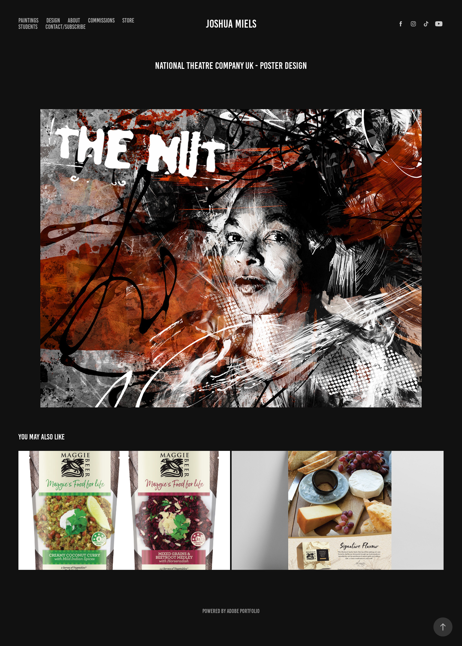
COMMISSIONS (101, 20)
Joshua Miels (231, 24)
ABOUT (74, 20)
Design (53, 20)
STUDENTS (27, 26)
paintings (28, 20)
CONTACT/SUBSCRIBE (65, 26)
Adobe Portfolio (243, 611)
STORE (128, 20)
